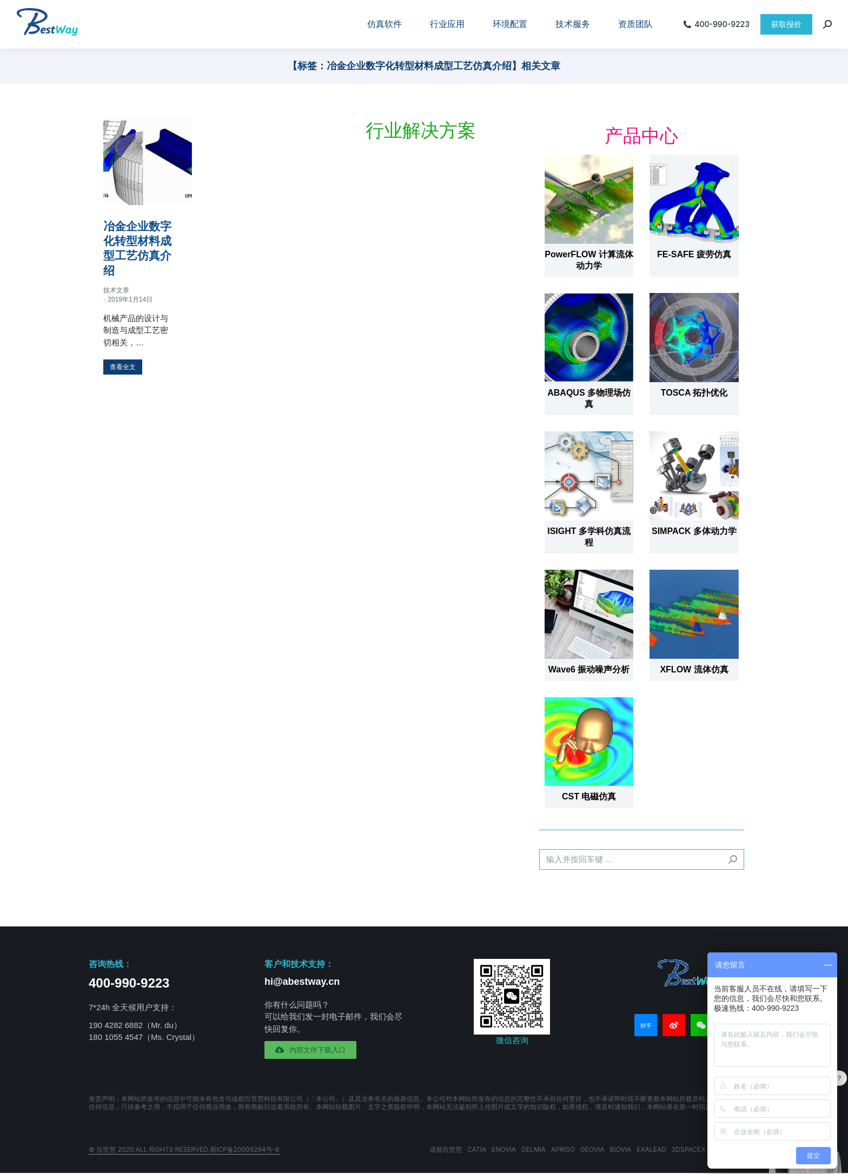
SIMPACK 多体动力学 (694, 531)
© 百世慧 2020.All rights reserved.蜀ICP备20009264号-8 (184, 1149)
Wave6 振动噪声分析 (589, 669)
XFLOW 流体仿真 (694, 669)
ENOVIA (504, 1149)
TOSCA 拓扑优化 (694, 392)
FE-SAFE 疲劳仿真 (694, 254)
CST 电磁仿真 (589, 796)
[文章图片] (589, 199)
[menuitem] (384, 24)
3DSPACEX (689, 1149)
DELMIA (533, 1149)
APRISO (563, 1149)
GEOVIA (592, 1149)
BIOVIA (621, 1149)
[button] (310, 1050)
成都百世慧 (445, 1149)
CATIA (476, 1149)
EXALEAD (651, 1149)
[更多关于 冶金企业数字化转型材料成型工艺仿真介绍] (122, 367)
